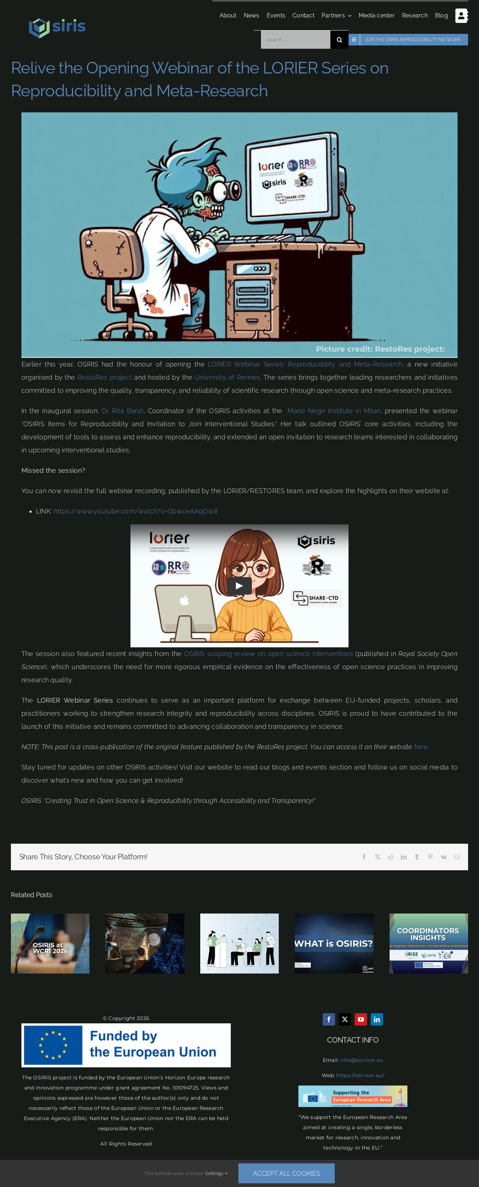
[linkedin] (377, 1019)
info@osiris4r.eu (362, 1060)
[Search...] (294, 40)
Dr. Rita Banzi (123, 411)
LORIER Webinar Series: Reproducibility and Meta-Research (305, 364)
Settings (216, 1173)
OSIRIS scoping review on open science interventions (268, 654)
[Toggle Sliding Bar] (456, 15)
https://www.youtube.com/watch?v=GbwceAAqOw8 (136, 511)
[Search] (338, 40)
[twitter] (345, 1019)
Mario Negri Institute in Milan (334, 411)
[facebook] (329, 1019)
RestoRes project (104, 377)
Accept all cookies (286, 1173)
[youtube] (361, 1019)
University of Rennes (227, 377)
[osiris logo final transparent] (57, 21)
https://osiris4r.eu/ (360, 1075)
